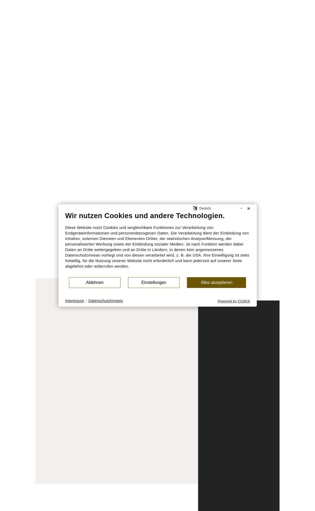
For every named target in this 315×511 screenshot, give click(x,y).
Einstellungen (153, 282)
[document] (157, 244)
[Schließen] (248, 208)
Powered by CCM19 (234, 301)
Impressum (74, 301)
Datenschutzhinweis (106, 301)
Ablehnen (95, 282)
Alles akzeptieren (216, 282)
